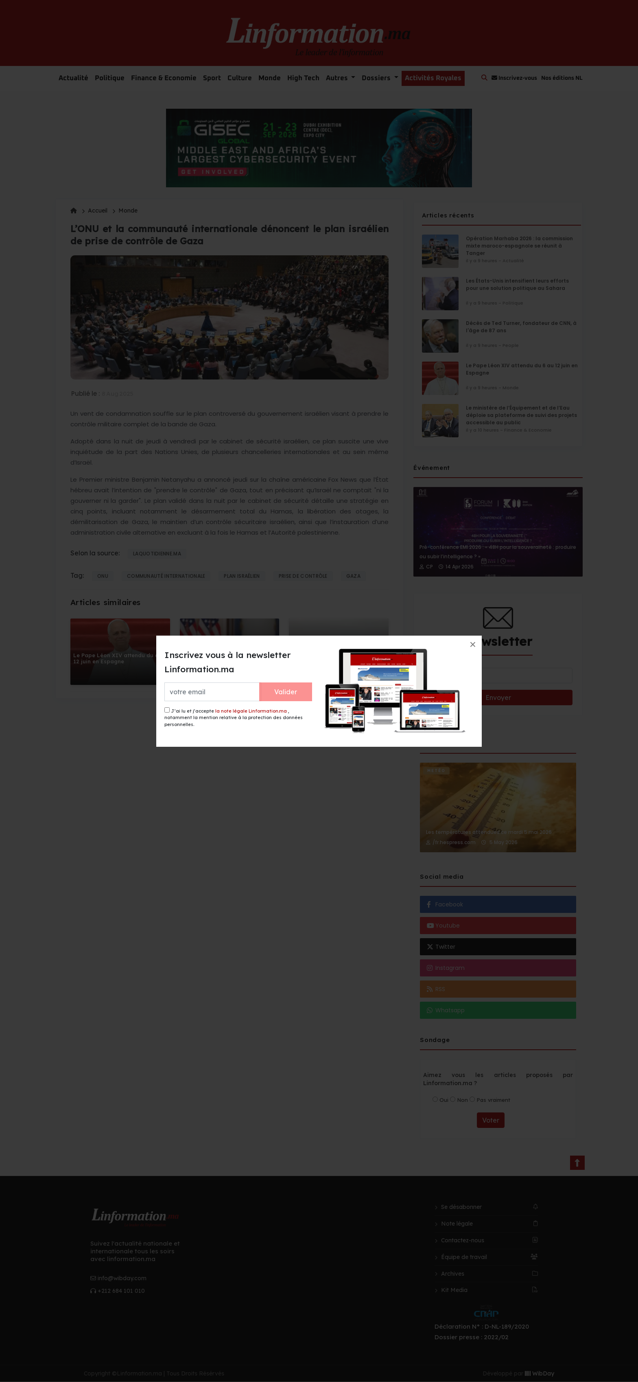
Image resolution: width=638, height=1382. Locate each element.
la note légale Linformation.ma (251, 711)
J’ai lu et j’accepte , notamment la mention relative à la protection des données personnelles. (233, 717)
